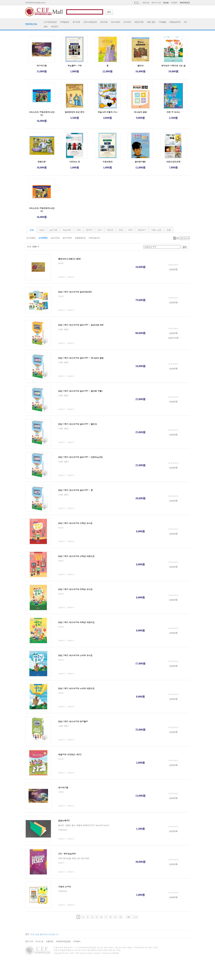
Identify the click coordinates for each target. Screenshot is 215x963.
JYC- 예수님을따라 (67, 853)
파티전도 (54, 26)
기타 (78, 229)
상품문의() (173, 337)
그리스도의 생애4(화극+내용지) (42, 113)
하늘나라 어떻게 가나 (107, 112)
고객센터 (174, 2)
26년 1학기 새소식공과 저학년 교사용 (75, 589)
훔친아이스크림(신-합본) (69, 258)
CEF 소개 (29, 941)
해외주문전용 (185, 2)
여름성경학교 (174, 21)
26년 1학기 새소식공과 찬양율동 (73, 721)
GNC (46, 26)
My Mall (165, 2)
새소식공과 (115, 21)
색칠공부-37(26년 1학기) (69, 754)
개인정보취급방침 (63, 941)
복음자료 (67, 229)
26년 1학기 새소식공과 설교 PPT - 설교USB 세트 (81, 324)
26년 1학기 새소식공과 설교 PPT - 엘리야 (77, 424)
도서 (100, 229)
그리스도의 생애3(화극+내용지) (42, 210)
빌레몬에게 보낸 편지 (74, 112)
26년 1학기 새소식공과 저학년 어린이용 (76, 622)
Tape (41, 229)
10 (120, 917)
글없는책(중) (64, 820)
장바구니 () (156, 2)
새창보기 (61, 277)
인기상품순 (31, 237)
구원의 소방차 (64, 886)
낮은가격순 (55, 237)
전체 (32, 229)
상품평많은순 (80, 237)
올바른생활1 (140, 161)
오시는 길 (39, 941)
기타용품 (162, 21)
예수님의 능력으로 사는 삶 (173, 65)
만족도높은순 (94, 237)
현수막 (89, 229)
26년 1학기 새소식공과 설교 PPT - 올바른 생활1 (80, 390)
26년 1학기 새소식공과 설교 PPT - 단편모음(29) (80, 457)
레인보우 (142, 229)
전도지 (110, 229)
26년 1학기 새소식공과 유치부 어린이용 (76, 688)
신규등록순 (43, 237)
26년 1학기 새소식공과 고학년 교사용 (75, 523)
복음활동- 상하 (74, 65)
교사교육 (127, 21)
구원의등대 (107, 161)
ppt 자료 (53, 229)
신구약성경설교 (50, 21)
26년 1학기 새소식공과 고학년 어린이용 (76, 556)
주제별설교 (64, 21)
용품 (169, 229)
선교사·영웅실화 (90, 21)
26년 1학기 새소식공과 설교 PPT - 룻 (75, 490)
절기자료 (76, 21)
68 (128, 917)
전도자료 (104, 21)
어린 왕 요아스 (173, 112)
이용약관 (49, 941)
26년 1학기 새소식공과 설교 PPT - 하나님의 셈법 (81, 357)
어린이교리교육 (173, 161)
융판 (121, 229)
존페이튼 (42, 161)
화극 (130, 229)
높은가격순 (67, 237)
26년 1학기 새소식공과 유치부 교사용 (75, 655)
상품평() (173, 269)
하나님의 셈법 (140, 112)
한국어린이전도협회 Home (35, 2)
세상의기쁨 (42, 65)
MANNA (115, 953)
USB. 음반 (151, 21)
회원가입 (145, 2)
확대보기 (71, 277)
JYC (185, 21)
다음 (135, 917)
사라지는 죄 (74, 161)
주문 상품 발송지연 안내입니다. (44, 934)
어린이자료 (138, 21)
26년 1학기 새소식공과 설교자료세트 (75, 291)
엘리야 (140, 65)
